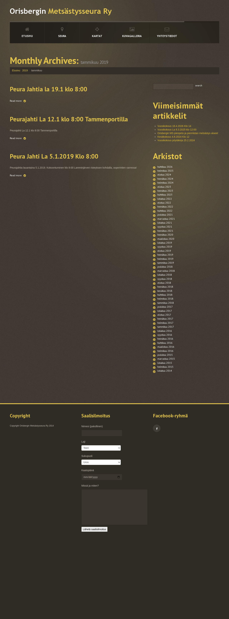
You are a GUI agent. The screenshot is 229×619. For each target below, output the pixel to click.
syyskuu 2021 (164, 248)
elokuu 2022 (164, 215)
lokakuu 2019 (164, 269)
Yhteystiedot (167, 36)
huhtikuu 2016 (164, 403)
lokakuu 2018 (164, 312)
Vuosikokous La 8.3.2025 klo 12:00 (176, 129)
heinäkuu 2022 (165, 221)
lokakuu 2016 (164, 387)
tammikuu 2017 (165, 382)
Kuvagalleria (132, 36)
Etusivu (27, 36)
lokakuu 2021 (164, 242)
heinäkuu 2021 (165, 253)
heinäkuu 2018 (165, 328)
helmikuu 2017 (165, 376)
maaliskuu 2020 (165, 264)
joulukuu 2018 (165, 301)
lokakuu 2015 (164, 430)
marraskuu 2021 (166, 237)
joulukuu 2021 (165, 231)
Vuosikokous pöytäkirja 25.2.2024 (176, 140)
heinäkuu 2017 (165, 371)
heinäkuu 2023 (165, 199)
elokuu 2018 (164, 323)
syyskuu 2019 (164, 274)
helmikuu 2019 (165, 290)
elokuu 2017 (164, 366)
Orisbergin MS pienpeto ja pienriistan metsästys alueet (187, 133)
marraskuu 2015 (166, 424)
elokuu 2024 (164, 178)
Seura (62, 36)
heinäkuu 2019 (165, 285)
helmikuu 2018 (165, 344)
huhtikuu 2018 (164, 339)
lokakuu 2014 (164, 441)
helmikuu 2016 (165, 414)
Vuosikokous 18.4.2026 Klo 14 (174, 126)
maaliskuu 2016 (165, 408)
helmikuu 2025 (165, 172)
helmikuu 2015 (165, 435)
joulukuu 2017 (165, 355)
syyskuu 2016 (164, 392)
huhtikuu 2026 (164, 167)
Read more (16, 100)
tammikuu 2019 (165, 296)
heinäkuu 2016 (165, 398)
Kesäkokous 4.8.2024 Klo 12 (173, 136)
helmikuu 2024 (165, 189)
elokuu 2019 (164, 280)
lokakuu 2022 (164, 210)
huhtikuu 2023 (164, 205)
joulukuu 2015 (165, 419)
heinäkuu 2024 (165, 183)
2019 (25, 70)
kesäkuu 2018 (164, 333)
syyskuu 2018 (164, 317)
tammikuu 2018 (165, 349)
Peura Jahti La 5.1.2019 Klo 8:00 (69, 165)
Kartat (97, 36)
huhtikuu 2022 (164, 226)
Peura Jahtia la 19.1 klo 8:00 (62, 88)
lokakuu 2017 (164, 360)
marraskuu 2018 (166, 307)
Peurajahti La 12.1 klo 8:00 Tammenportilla (59, 123)
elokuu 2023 (164, 194)
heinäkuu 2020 (165, 258)
